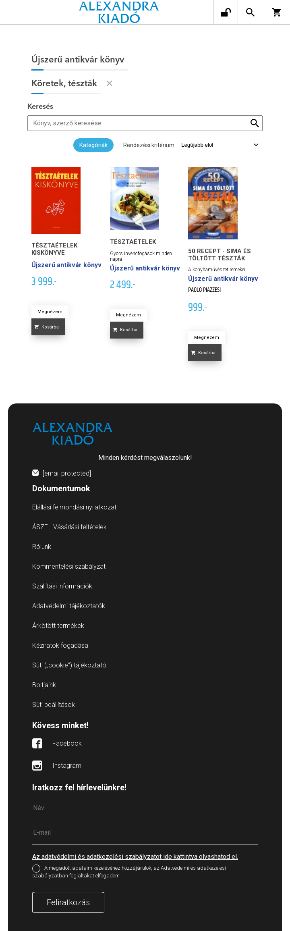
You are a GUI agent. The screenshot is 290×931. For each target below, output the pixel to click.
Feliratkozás (68, 902)
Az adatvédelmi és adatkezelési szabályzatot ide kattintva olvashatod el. (135, 856)
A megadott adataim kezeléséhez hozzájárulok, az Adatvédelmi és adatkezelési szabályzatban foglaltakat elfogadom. (129, 872)
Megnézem (49, 311)
